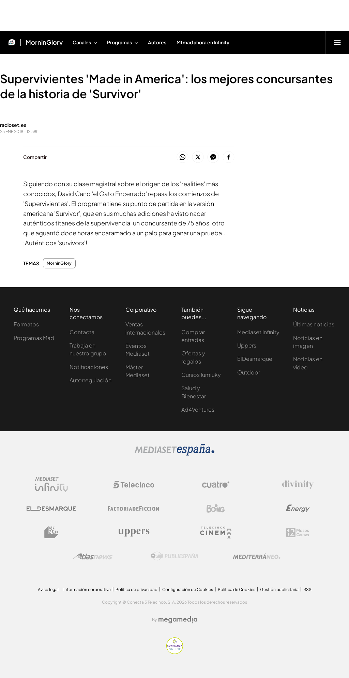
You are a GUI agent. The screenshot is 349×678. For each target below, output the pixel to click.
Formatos (26, 324)
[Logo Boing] (216, 508)
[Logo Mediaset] (174, 454)
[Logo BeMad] (51, 532)
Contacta (82, 332)
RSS (307, 589)
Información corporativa (87, 589)
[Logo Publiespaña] (174, 556)
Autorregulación (90, 380)
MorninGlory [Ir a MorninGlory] (44, 42)
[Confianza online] (174, 652)
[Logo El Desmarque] (51, 508)
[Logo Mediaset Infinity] (51, 484)
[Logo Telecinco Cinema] (215, 532)
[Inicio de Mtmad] (12, 42)
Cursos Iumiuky (201, 374)
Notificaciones (89, 366)
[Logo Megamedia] (177, 619)
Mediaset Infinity (258, 332)
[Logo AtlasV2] (92, 556)
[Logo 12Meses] (297, 532)
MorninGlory (59, 263)
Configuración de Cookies (187, 589)
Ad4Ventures (197, 409)
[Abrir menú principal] (337, 42)
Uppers (246, 345)
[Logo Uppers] (133, 532)
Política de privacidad (136, 589)
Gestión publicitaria (279, 589)
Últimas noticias (313, 324)
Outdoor (248, 372)
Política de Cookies (236, 589)
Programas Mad (34, 337)
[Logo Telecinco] (133, 484)
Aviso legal (48, 589)
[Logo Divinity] (298, 484)
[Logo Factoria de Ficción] (134, 508)
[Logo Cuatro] (215, 484)
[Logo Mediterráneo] (256, 556)
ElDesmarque (254, 358)
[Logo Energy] (298, 508)
